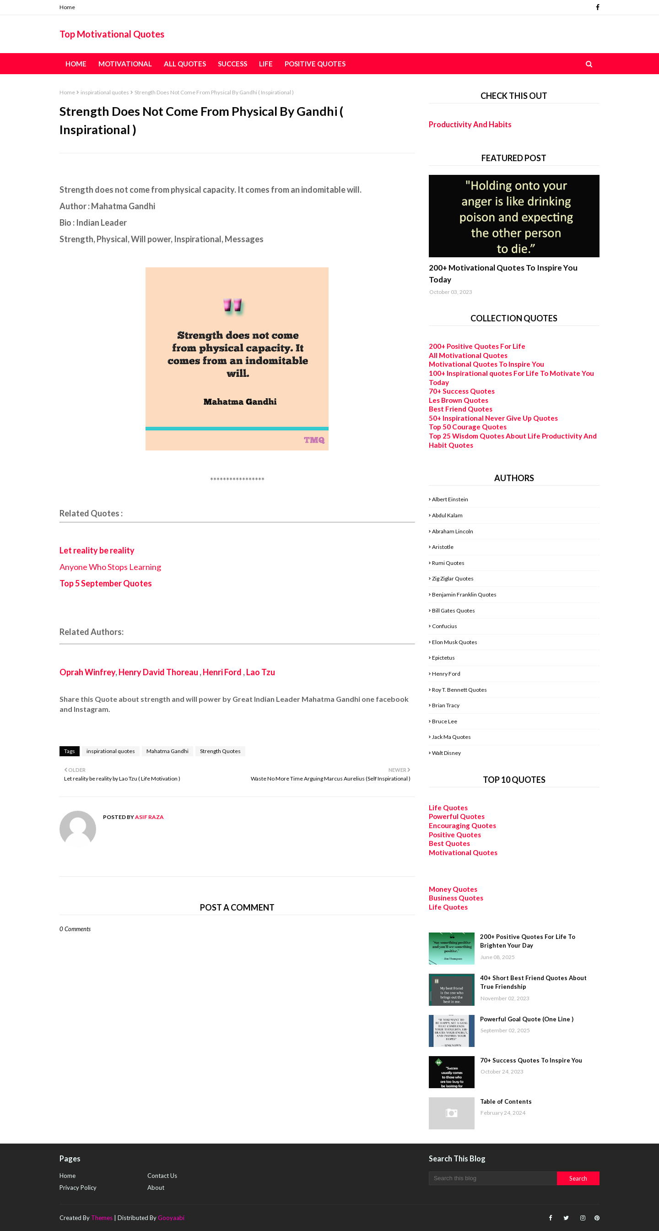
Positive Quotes (455, 834)
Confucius (444, 626)
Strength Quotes (220, 751)
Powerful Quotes (457, 816)
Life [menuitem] (266, 64)
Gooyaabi (171, 1217)
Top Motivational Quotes (111, 33)
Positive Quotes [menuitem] (315, 64)
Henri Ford (222, 672)
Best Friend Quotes (460, 409)
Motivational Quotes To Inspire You (486, 364)
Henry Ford (446, 673)
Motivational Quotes (463, 852)
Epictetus (443, 657)
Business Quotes (456, 898)
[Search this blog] (493, 1178)
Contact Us (162, 1175)
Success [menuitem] (232, 64)
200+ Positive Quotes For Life (477, 346)
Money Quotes (453, 889)
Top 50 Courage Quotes (468, 427)
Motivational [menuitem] (125, 64)
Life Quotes (448, 807)
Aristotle (443, 546)
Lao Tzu (260, 672)
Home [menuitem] (75, 64)
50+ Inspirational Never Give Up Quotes (493, 418)
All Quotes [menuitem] (185, 64)
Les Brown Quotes (458, 400)
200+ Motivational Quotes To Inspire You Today (503, 273)
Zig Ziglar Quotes (453, 578)
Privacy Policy (78, 1187)
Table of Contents (506, 1101)
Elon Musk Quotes (454, 642)
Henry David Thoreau (158, 672)
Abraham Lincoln (452, 531)
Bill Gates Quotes (453, 610)
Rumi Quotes (448, 562)
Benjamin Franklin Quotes (464, 594)
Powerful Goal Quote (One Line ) (526, 1019)
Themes (102, 1217)
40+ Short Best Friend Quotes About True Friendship (533, 982)
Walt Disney (446, 752)
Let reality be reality (97, 550)
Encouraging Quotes (462, 825)
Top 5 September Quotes (105, 583)
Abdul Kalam (447, 515)
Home (67, 7)
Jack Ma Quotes (451, 736)
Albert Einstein (450, 499)
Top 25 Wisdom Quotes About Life (484, 436)
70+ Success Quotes (462, 391)
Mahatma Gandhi (167, 751)
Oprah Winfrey (87, 672)
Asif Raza (149, 816)
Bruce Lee (444, 721)
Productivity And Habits (470, 124)
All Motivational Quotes (468, 355)
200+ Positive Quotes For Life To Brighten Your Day (527, 941)
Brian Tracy (445, 705)
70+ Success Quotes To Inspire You (531, 1060)
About (155, 1187)
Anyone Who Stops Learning (110, 567)
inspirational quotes (105, 92)
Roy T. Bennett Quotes (459, 689)
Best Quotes (449, 843)
